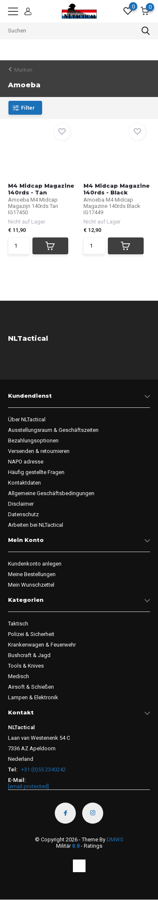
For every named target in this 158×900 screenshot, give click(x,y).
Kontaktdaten (24, 483)
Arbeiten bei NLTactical (35, 525)
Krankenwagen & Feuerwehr (42, 644)
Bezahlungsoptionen (33, 440)
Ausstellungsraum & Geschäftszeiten (53, 430)
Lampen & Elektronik (33, 697)
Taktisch (18, 623)
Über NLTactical (27, 419)
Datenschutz (23, 514)
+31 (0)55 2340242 (43, 769)
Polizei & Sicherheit (31, 634)
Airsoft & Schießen (31, 687)
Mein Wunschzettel (31, 585)
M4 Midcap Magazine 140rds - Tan (41, 189)
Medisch (18, 676)
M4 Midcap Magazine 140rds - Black (116, 189)
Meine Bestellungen (32, 574)
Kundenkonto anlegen (35, 563)
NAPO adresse (25, 461)
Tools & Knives (26, 666)
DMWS (115, 839)
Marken (23, 70)
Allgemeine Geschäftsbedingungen (51, 493)
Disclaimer (21, 504)
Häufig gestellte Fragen (36, 472)
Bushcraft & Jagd (29, 655)
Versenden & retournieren (39, 451)
